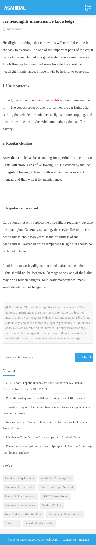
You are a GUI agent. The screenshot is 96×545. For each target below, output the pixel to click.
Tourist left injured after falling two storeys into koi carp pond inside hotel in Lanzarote (46, 410)
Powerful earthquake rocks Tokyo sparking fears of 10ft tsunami (44, 398)
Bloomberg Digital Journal (64, 514)
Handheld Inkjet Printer (19, 478)
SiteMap (83, 539)
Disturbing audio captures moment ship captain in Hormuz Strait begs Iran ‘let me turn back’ (47, 449)
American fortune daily (19, 487)
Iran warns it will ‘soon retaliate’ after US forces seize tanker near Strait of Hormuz (45, 425)
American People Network (57, 487)
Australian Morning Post (56, 478)
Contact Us (70, 539)
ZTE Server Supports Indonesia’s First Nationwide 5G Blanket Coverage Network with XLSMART (43, 386)
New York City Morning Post (23, 514)
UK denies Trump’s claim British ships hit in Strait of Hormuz (43, 437)
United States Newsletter (20, 496)
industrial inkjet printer (39, 523)
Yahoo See (11, 523)
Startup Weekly (51, 505)
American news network (20, 505)
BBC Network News (55, 496)
